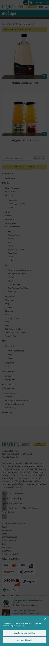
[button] (45, 618)
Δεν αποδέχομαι (24, 640)
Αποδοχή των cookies (24, 633)
